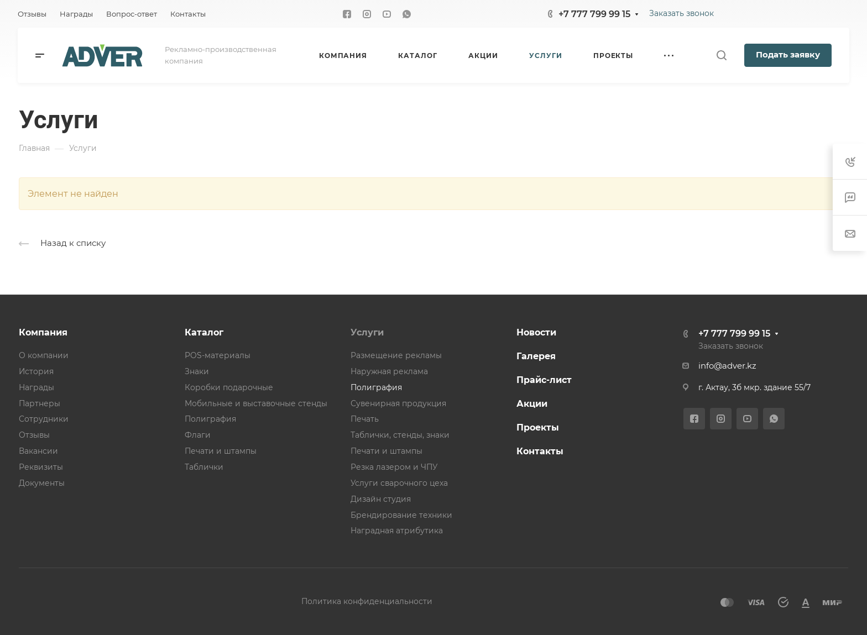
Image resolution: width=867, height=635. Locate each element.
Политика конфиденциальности (366, 601)
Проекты (537, 427)
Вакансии (38, 451)
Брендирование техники (401, 515)
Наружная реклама (389, 371)
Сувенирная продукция (398, 403)
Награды (36, 387)
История (36, 371)
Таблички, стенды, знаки (400, 435)
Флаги (198, 435)
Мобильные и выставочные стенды (256, 403)
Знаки (197, 371)
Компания (43, 332)
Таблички (204, 467)
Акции (531, 403)
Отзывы (34, 435)
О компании (44, 355)
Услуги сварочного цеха (399, 483)
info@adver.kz (727, 366)
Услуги (367, 332)
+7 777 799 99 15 (594, 14)
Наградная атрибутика (397, 530)
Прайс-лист (544, 380)
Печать (365, 418)
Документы (42, 483)
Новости (536, 332)
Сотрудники (44, 418)
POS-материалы (217, 355)
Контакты (539, 451)
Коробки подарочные (229, 387)
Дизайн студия (381, 499)
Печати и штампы (221, 451)
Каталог (204, 332)
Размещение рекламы (396, 355)
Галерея (536, 356)
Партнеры (39, 403)
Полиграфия (210, 418)
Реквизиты (41, 467)
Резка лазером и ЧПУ (394, 467)
